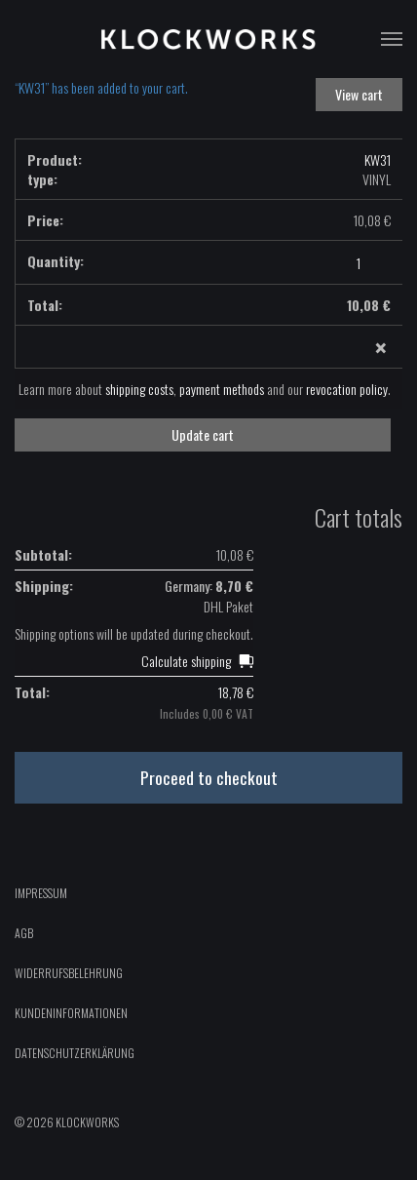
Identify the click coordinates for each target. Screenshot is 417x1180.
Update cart (202, 434)
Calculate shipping (186, 660)
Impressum (41, 893)
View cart (359, 94)
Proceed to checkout (209, 777)
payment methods (221, 388)
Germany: (209, 585)
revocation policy (347, 388)
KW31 (377, 159)
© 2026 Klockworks (67, 1122)
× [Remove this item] (381, 348)
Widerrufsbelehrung (69, 972)
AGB (24, 932)
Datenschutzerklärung (74, 1052)
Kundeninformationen (71, 1012)
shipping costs (139, 388)
